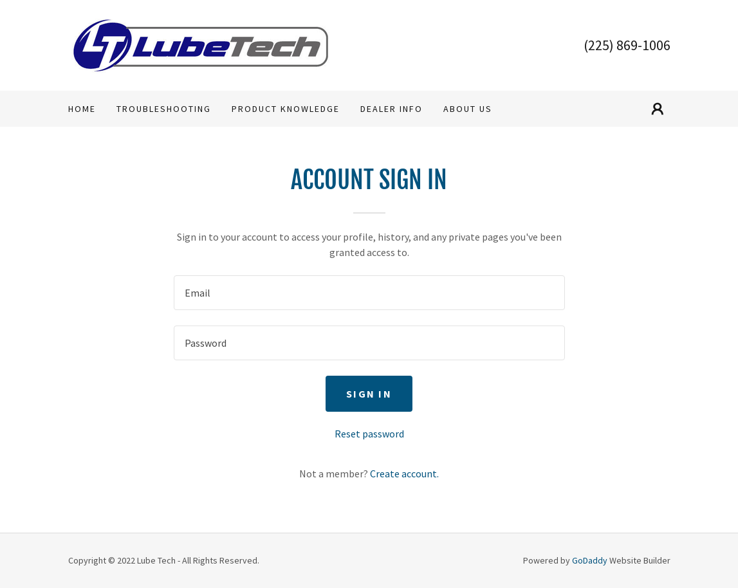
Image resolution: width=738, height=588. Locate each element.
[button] (657, 109)
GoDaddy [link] (589, 560)
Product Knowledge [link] (286, 109)
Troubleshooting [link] (163, 109)
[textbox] (369, 292)
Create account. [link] (404, 473)
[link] (200, 43)
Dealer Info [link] (391, 109)
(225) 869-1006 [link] (627, 45)
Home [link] (82, 109)
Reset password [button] (369, 433)
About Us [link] (467, 109)
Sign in (369, 393)
